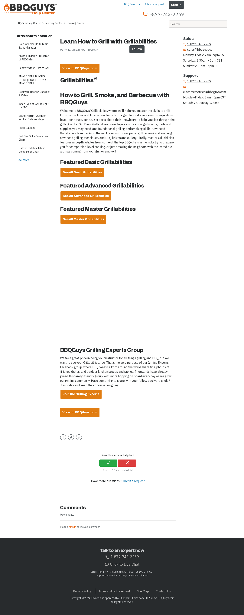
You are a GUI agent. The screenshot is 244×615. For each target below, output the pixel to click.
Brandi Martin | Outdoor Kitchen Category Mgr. (32, 117)
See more (23, 160)
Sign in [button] (176, 4)
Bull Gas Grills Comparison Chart (34, 138)
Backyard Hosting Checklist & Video (34, 93)
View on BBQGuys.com (79, 68)
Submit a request (154, 4)
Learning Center (53, 23)
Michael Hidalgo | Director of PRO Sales (34, 57)
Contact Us (163, 591)
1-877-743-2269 (197, 44)
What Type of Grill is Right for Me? (34, 105)
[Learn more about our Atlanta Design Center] (82, 172)
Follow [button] (137, 49)
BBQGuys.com (132, 4)
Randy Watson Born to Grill (34, 68)
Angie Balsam (27, 128)
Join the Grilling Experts (81, 394)
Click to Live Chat (122, 564)
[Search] (198, 24)
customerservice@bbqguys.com (204, 89)
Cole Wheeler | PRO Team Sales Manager (33, 45)
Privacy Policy (82, 591)
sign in (72, 527)
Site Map (143, 591)
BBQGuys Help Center (29, 23)
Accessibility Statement (114, 591)
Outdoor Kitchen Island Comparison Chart (32, 149)
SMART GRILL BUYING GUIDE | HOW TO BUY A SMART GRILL (32, 80)
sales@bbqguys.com (199, 50)
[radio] (108, 463)
